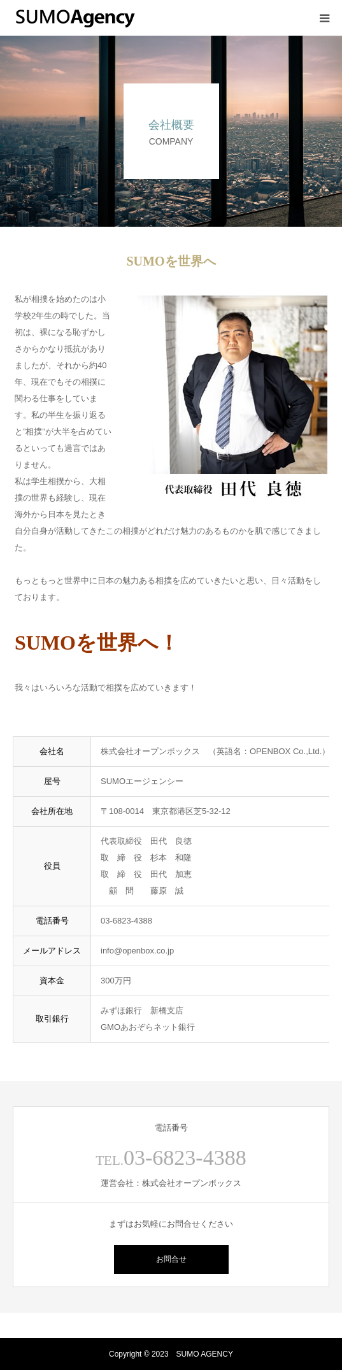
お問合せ (171, 1259)
